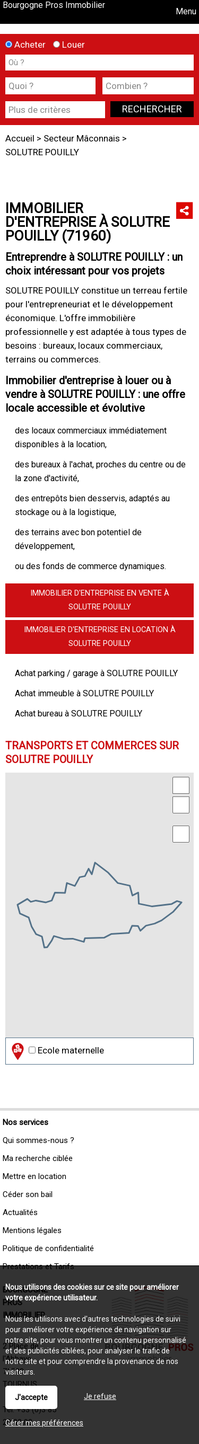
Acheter (25, 44)
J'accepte (31, 1397)
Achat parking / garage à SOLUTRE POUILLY (96, 673)
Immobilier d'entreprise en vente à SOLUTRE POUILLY (99, 600)
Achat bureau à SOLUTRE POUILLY (78, 713)
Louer (69, 44)
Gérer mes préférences (44, 1423)
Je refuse (100, 1396)
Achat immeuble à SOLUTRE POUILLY (84, 693)
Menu (185, 11)
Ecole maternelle (56, 1051)
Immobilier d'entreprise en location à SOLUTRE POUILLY (100, 636)
